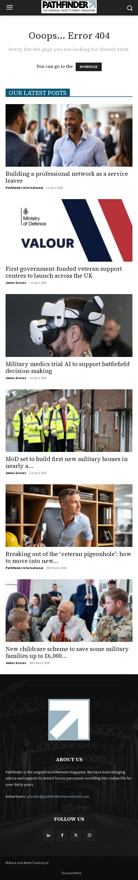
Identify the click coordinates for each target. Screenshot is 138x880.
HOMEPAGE (89, 67)
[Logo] (69, 6)
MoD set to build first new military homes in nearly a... (67, 462)
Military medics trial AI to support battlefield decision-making (68, 367)
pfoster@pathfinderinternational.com (58, 796)
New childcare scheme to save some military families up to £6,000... (67, 652)
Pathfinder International (24, 188)
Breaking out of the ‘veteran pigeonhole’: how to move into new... (68, 557)
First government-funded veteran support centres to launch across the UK (64, 272)
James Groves (16, 283)
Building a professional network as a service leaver (67, 177)
